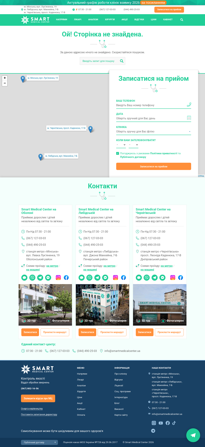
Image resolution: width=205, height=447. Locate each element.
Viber (32, 276)
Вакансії (118, 409)
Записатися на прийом (169, 9)
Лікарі (77, 19)
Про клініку (120, 373)
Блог (117, 403)
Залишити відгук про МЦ (38, 398)
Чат (23, 276)
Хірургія (110, 19)
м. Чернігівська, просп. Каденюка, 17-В (44, 12)
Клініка (121, 127)
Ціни (153, 19)
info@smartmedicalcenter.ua (122, 351)
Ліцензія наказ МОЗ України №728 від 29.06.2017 (90, 442)
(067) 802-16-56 (30, 388)
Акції (125, 19)
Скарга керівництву (32, 408)
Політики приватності (163, 153)
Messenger (48, 276)
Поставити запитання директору (39, 414)
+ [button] (5, 78)
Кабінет (168, 19)
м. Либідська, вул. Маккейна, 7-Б (41, 9)
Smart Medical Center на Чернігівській (153, 211)
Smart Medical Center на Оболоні (38, 211)
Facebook (66, 276)
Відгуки (139, 19)
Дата (119, 114)
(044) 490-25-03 (132, 9)
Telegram (40, 276)
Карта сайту (121, 414)
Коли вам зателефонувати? (121, 140)
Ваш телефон (125, 100)
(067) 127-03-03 (107, 9)
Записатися (30, 332)
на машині (33, 269)
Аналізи (93, 19)
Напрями (61, 19)
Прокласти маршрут (54, 332)
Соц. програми (122, 391)
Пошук (182, 19)
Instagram (58, 276)
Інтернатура (121, 397)
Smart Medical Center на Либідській (96, 211)
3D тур (31, 320)
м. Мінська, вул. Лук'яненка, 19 (40, 6)
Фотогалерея (60, 320)
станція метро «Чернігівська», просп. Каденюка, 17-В (164, 393)
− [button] (5, 83)
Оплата (81, 414)
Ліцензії (118, 385)
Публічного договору (133, 157)
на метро (52, 266)
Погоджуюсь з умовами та (150, 155)
